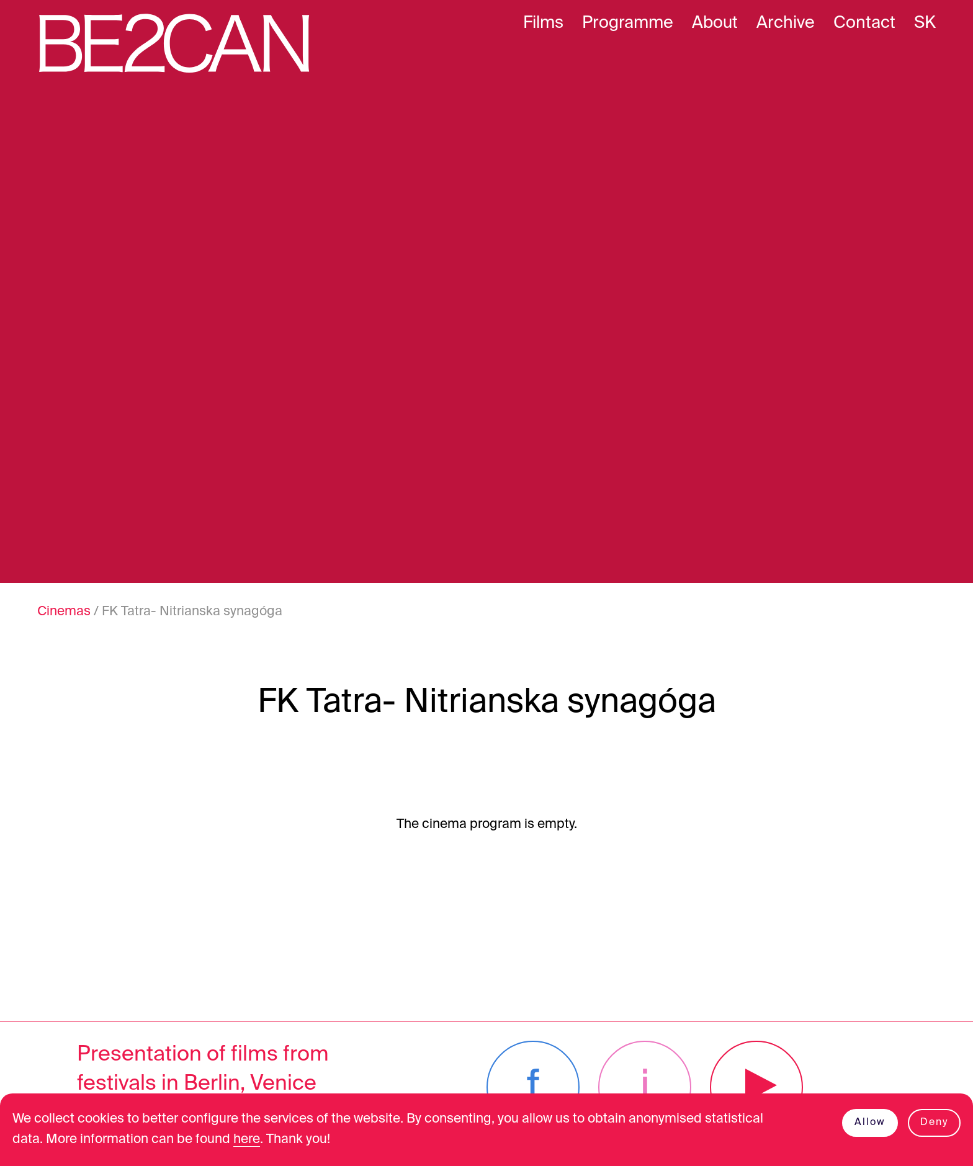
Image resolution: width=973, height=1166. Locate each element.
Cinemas (64, 611)
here (246, 1139)
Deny (934, 1123)
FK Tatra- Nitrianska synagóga (192, 611)
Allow (870, 1123)
